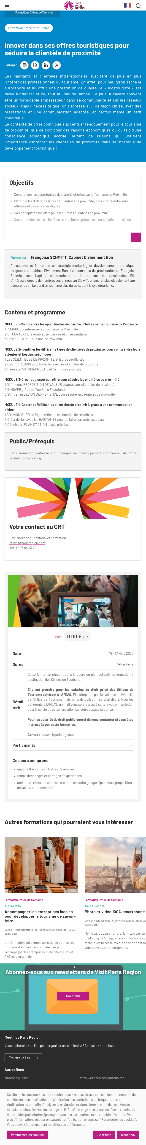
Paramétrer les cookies (27, 1135)
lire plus (104, 237)
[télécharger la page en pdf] (35, 65)
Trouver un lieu (19, 1057)
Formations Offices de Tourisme (34, 12)
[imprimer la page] (24, 65)
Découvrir (73, 996)
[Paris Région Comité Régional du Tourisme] (74, 5)
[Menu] (7, 5)
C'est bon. (128, 1135)
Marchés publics (16, 1078)
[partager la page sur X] (56, 65)
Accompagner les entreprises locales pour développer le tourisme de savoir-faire (40, 916)
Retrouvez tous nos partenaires (101, 1078)
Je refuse (104, 1135)
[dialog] (73, 1117)
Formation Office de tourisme (28, 28)
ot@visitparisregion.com (27, 543)
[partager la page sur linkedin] (46, 65)
